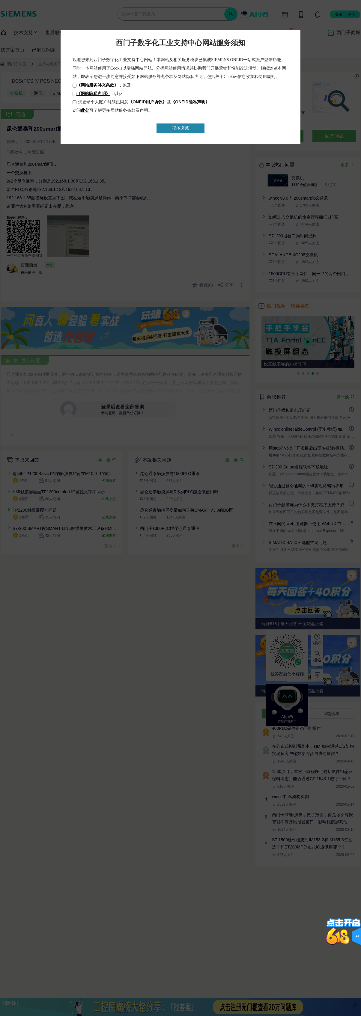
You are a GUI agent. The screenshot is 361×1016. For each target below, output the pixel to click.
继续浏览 (180, 128)
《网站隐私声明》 (93, 93)
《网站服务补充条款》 (97, 85)
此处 (85, 110)
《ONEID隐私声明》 (190, 102)
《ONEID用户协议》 (147, 102)
